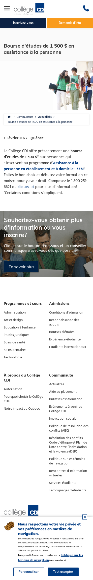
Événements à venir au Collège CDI (65, 408)
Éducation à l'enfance (19, 327)
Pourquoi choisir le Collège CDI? (23, 398)
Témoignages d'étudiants (67, 490)
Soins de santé (14, 342)
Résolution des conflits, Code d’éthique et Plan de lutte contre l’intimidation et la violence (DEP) (68, 445)
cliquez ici (26, 187)
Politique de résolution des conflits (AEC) (69, 428)
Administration (15, 312)
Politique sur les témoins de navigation (67, 461)
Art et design (13, 320)
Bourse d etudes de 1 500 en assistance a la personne (40, 121)
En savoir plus (21, 266)
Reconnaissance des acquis (64, 322)
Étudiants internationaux (67, 347)
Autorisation (13, 389)
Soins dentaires (15, 350)
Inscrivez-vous (23, 23)
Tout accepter (63, 572)
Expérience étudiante (65, 339)
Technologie (13, 357)
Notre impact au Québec (22, 408)
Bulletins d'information (66, 399)
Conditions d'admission (66, 312)
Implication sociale (62, 418)
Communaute (25, 116)
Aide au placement (63, 391)
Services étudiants (62, 483)
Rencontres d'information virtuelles (68, 473)
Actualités (45, 116)
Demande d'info (70, 23)
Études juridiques (16, 335)
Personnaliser (29, 572)
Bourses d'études (61, 332)
